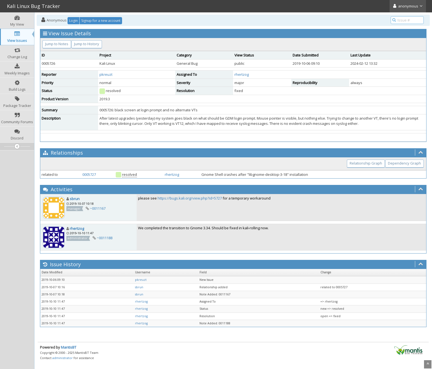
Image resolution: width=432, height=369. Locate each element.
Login (73, 20)
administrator (62, 358)
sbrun (75, 198)
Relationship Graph (366, 163)
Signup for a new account (100, 20)
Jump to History (86, 43)
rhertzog (241, 74)
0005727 (89, 174)
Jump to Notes (56, 43)
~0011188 (104, 237)
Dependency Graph (404, 163)
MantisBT (68, 347)
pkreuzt (105, 74)
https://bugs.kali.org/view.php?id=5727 (190, 198)
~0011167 (98, 208)
